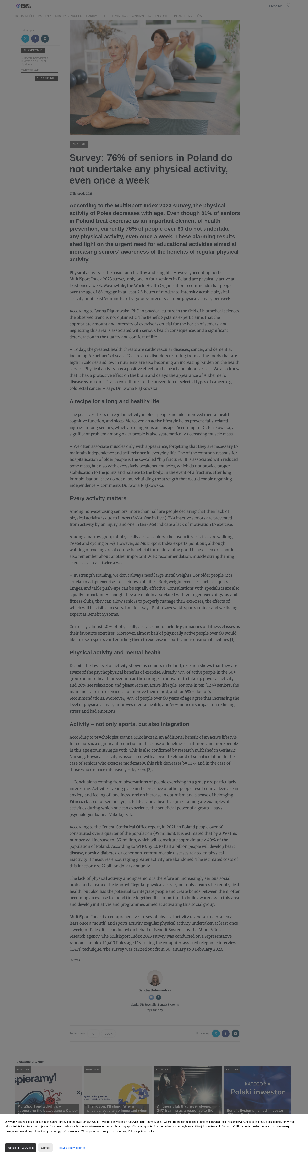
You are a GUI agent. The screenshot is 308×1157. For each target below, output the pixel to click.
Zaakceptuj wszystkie (21, 1147)
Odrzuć (45, 1147)
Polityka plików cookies (71, 1147)
